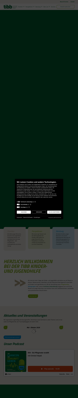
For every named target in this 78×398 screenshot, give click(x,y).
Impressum (19, 217)
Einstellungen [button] (37, 217)
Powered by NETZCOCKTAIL (54, 217)
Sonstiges (23, 207)
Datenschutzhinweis (28, 217)
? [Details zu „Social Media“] (30, 204)
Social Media (24, 204)
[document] (39, 190)
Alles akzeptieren (54, 212)
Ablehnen (24, 212)
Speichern (39, 212)
